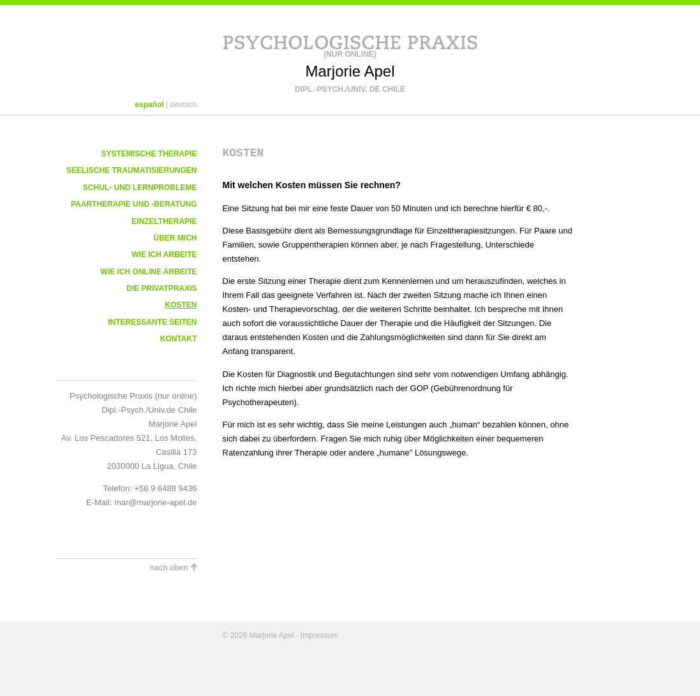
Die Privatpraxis (161, 288)
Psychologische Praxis (350, 40)
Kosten (181, 304)
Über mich (175, 237)
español (149, 104)
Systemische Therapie (149, 153)
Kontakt (178, 338)
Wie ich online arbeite (149, 271)
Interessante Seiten (152, 322)
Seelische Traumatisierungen (131, 170)
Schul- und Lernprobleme (140, 187)
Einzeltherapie (164, 221)
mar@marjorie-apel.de (155, 502)
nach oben (168, 567)
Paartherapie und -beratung (134, 204)
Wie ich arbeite (164, 254)
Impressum (319, 635)
